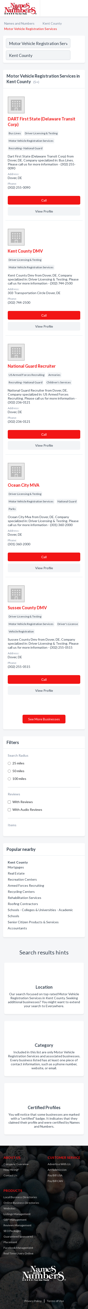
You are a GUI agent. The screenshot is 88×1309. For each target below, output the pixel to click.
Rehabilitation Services (24, 898)
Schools (13, 916)
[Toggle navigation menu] (81, 8)
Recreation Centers (22, 879)
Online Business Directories (21, 1202)
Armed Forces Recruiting (26, 885)
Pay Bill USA (55, 1175)
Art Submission (57, 1169)
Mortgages (16, 867)
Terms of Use (55, 1301)
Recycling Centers (21, 892)
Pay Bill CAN (55, 1181)
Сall (44, 200)
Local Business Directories (20, 1197)
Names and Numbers (19, 23)
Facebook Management (18, 1247)
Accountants (17, 928)
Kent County (52, 23)
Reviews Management (17, 1225)
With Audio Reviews (27, 810)
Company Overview (16, 1164)
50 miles (18, 771)
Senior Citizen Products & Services (33, 922)
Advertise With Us (59, 1164)
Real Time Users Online (18, 1253)
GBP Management (15, 1219)
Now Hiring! (11, 1169)
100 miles (19, 779)
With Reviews (22, 802)
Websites (9, 1208)
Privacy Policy (33, 1301)
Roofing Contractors (23, 904)
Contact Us (10, 1175)
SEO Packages (12, 1231)
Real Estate (16, 873)
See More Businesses (44, 719)
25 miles (18, 763)
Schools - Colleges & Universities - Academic (40, 910)
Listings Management (17, 1214)
